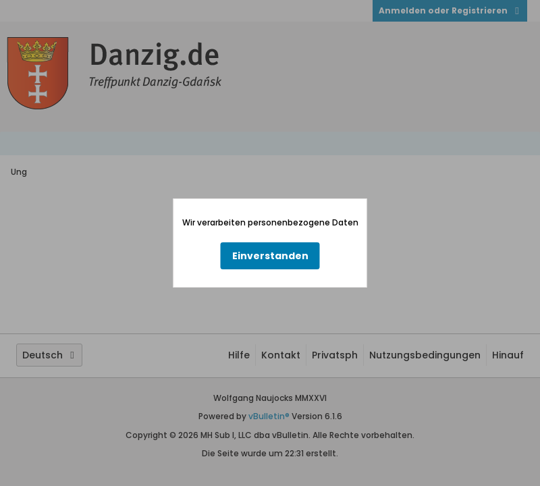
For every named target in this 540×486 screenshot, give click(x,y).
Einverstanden (270, 256)
